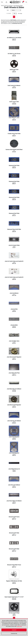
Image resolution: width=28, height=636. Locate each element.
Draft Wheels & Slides (18, 5)
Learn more (19, 626)
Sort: (8, 10)
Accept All (14, 629)
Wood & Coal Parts (8, 5)
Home (2, 5)
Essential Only (14, 633)
